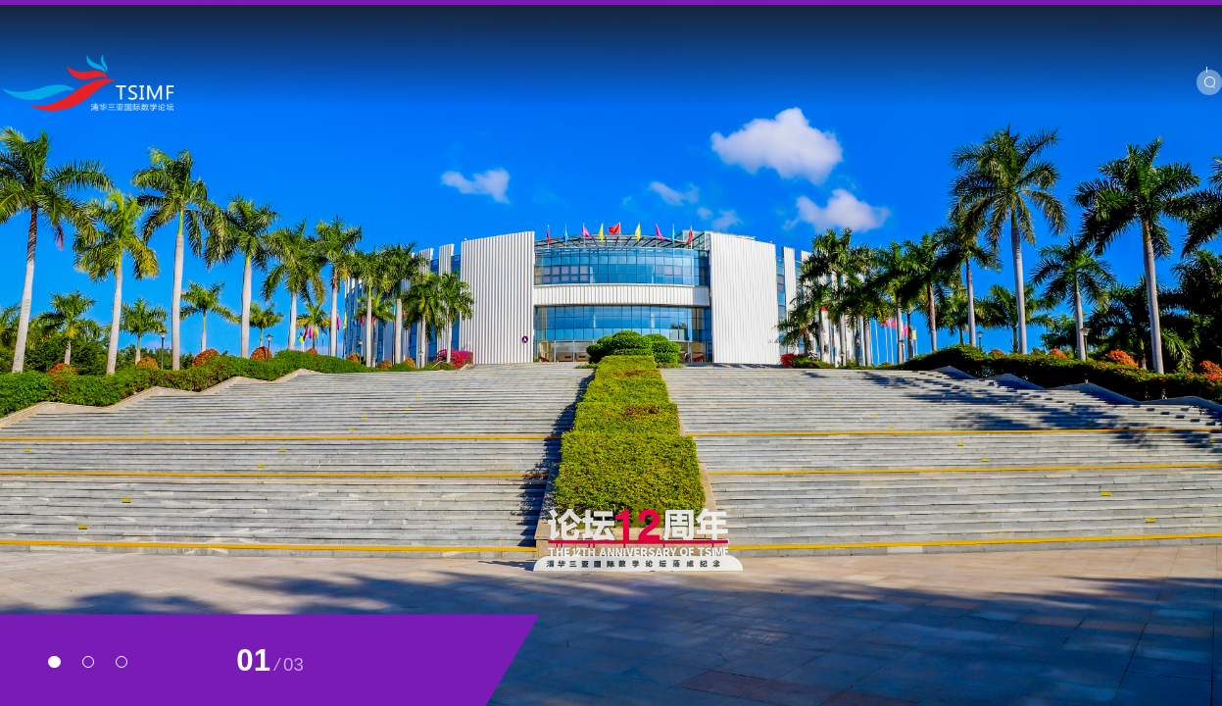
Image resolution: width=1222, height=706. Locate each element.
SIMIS (1091, 17)
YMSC (981, 17)
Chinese (1148, 17)
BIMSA (1035, 17)
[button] (54, 662)
